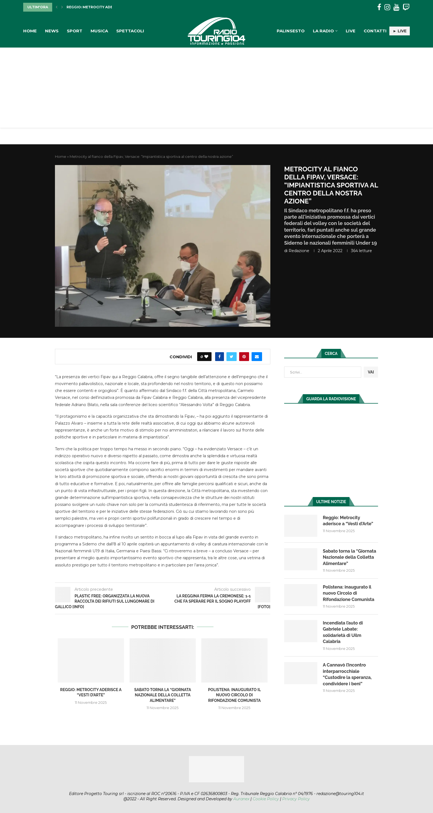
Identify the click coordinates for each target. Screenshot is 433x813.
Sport (74, 30)
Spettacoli (130, 30)
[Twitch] (406, 7)
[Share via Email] (257, 356)
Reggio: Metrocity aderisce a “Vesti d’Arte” (111, 7)
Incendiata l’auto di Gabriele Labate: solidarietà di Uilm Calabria (343, 632)
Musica (99, 30)
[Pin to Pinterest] (244, 356)
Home (30, 30)
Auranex (241, 798)
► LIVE (399, 30)
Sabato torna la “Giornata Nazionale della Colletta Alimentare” (162, 695)
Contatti (375, 30)
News (52, 30)
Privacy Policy (296, 798)
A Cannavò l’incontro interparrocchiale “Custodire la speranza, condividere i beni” (347, 674)
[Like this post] (206, 356)
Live (350, 30)
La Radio (323, 30)
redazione (299, 250)
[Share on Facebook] (219, 356)
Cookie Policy (266, 798)
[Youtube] (396, 7)
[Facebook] (379, 7)
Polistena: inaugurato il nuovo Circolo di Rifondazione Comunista (234, 695)
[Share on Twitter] (231, 356)
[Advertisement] (216, 89)
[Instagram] (387, 7)
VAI (371, 372)
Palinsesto (291, 30)
